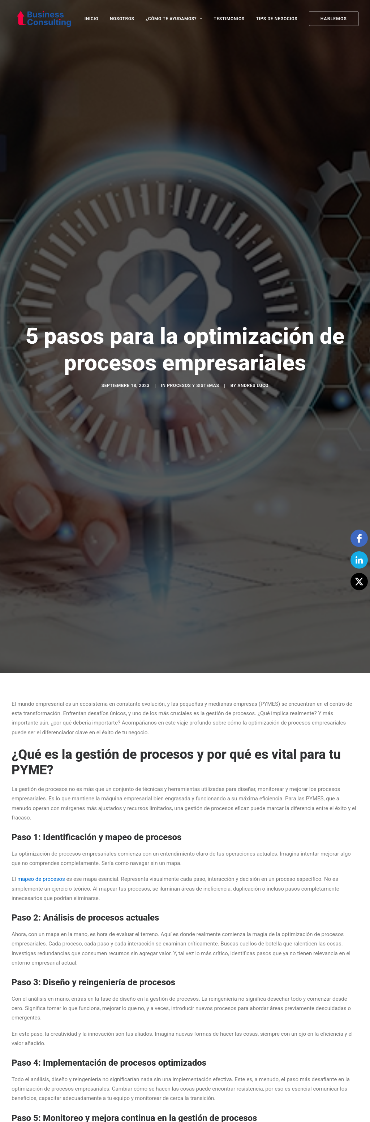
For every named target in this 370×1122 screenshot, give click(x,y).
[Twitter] (359, 581)
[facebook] (359, 538)
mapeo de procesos (41, 794)
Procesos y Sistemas (193, 343)
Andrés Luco (252, 343)
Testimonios (229, 18)
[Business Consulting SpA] (40, 19)
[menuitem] (94, 19)
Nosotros (122, 18)
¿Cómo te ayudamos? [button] (174, 18)
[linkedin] (359, 560)
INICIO (92, 18)
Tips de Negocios (276, 18)
